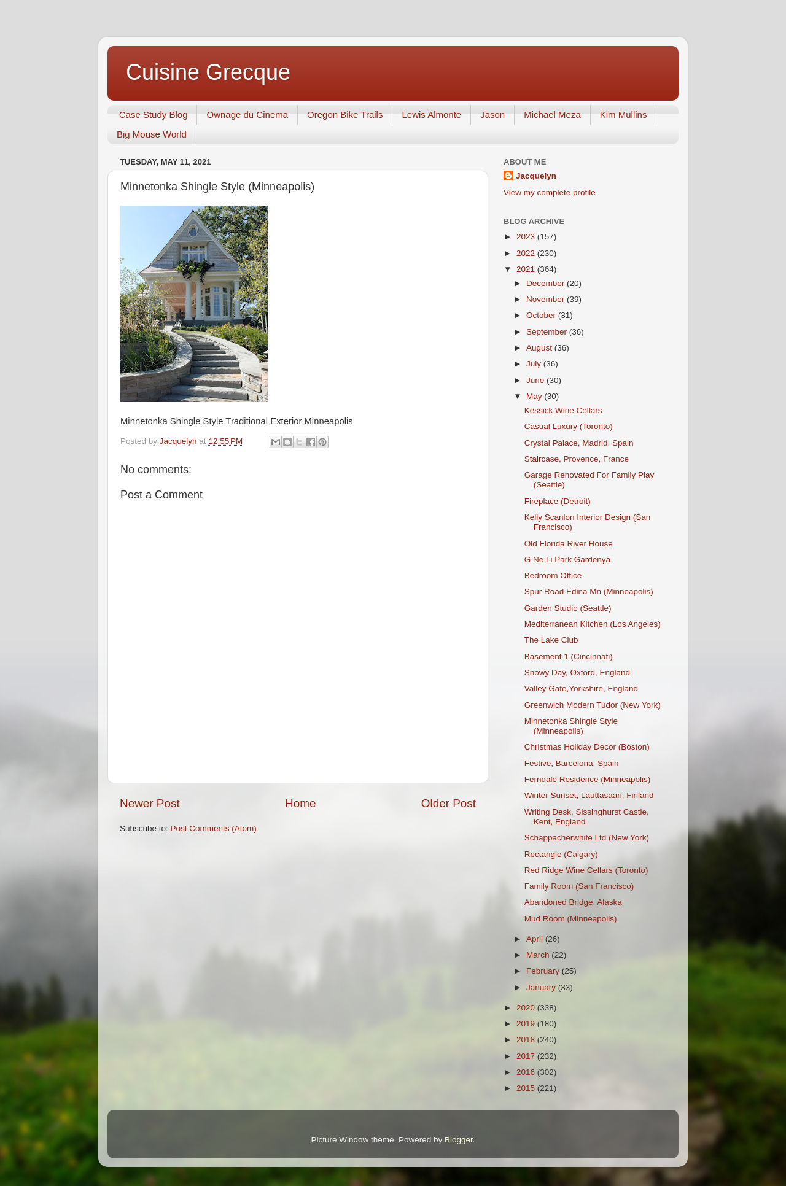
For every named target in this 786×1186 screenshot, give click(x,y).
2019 (526, 1023)
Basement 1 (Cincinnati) (568, 656)
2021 (526, 269)
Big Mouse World (152, 134)
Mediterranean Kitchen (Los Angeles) (592, 624)
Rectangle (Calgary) (561, 854)
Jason (492, 114)
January (542, 987)
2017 (526, 1056)
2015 (526, 1088)
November (546, 299)
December (546, 283)
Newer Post (150, 803)
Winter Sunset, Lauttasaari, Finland (589, 795)
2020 (526, 1007)
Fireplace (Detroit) (557, 501)
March (538, 954)
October (542, 315)
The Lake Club (551, 640)
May (535, 396)
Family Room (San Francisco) (579, 886)
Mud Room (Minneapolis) (570, 918)
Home (300, 803)
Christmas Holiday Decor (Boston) (587, 746)
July (534, 363)
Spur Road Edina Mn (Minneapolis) (588, 591)
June (536, 380)
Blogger (459, 1139)
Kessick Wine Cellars (563, 410)
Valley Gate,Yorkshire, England (581, 688)
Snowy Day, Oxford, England (577, 672)
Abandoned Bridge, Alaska (573, 902)
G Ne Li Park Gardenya (567, 559)
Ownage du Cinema (247, 114)
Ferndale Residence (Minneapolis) (587, 779)
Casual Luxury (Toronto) (568, 426)
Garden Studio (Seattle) (568, 608)
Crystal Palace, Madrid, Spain (579, 443)
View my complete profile (550, 192)
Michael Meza (552, 114)
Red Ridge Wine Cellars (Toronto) (586, 870)
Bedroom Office (553, 575)
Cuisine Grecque (208, 72)
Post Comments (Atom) (214, 828)
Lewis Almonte (431, 114)
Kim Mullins (623, 114)
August (540, 347)
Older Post (448, 803)
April (535, 939)
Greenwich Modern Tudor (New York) (592, 705)
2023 (526, 236)
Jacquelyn (536, 175)
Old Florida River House (568, 543)
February (544, 970)
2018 (526, 1039)
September (547, 331)
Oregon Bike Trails (345, 114)
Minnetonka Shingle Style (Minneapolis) (571, 725)
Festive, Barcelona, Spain (571, 763)
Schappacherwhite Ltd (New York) (586, 837)
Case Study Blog (153, 114)
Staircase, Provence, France (576, 458)
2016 (526, 1072)
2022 (526, 253)
